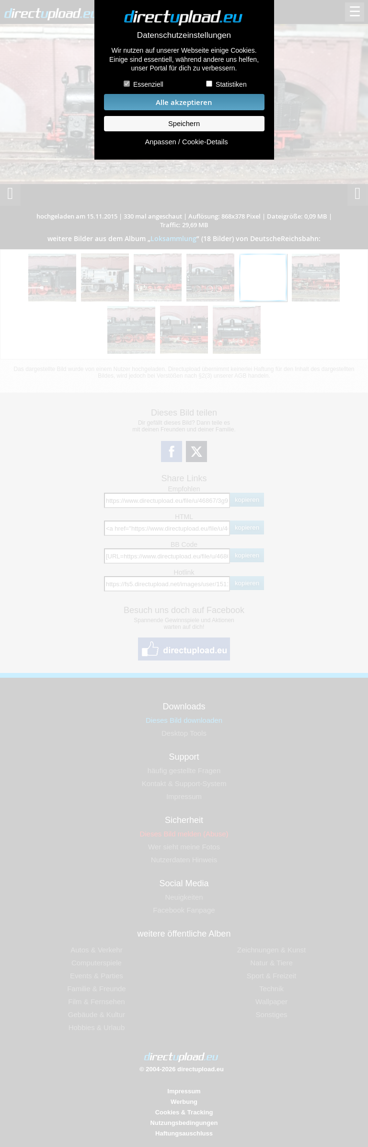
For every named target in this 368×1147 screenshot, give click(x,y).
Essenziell (148, 84)
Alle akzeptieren (184, 102)
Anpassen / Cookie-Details (186, 142)
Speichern (184, 123)
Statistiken (231, 84)
